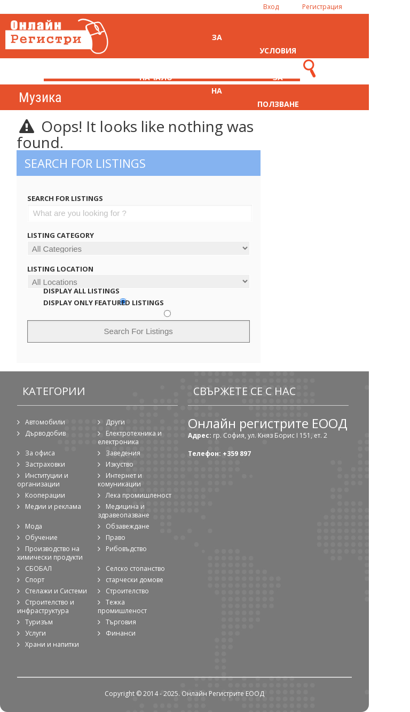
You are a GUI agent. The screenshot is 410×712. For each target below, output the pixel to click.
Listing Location (60, 269)
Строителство (127, 590)
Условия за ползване (278, 77)
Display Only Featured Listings (103, 302)
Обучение (41, 537)
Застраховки (45, 464)
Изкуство (119, 464)
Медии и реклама (53, 506)
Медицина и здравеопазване (123, 511)
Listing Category (60, 235)
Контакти (339, 77)
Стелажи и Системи (56, 590)
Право (115, 537)
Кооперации (45, 495)
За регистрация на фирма (219, 77)
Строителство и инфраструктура (45, 606)
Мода (33, 526)
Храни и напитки (52, 644)
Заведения (123, 453)
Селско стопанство (135, 568)
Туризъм (39, 621)
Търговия (121, 621)
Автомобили (45, 422)
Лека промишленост (138, 495)
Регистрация (322, 6)
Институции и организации (42, 480)
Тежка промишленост (122, 606)
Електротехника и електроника (130, 437)
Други (115, 422)
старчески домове (134, 579)
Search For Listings (65, 198)
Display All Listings (81, 291)
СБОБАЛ (38, 568)
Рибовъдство (126, 548)
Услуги (35, 633)
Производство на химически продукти (50, 553)
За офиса (40, 453)
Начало (155, 77)
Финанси (121, 633)
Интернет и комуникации (120, 480)
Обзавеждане (127, 526)
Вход (271, 6)
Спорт (34, 579)
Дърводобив (45, 433)
